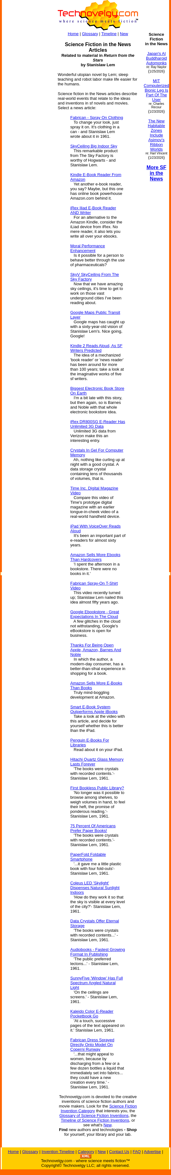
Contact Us (119, 1151)
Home (73, 33)
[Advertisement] (27, 126)
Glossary (90, 33)
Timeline (109, 33)
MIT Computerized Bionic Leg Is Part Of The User (156, 90)
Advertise (152, 1151)
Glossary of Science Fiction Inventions (93, 1115)
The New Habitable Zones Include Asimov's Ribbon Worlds (156, 135)
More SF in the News (156, 173)
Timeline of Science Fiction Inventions (95, 1120)
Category (86, 1151)
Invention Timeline (57, 1151)
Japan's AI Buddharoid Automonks (156, 58)
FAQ (137, 1151)
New (124, 33)
